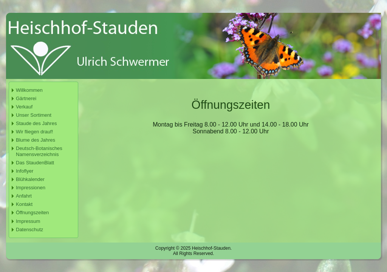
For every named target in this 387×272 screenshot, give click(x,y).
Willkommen (29, 90)
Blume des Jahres (35, 140)
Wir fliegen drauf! (34, 131)
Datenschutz (29, 229)
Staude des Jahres (36, 123)
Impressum (28, 221)
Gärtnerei (26, 98)
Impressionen (30, 187)
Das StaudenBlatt (35, 162)
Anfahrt (24, 196)
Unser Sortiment (33, 115)
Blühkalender (30, 179)
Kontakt (24, 204)
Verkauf (24, 107)
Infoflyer (24, 171)
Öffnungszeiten (32, 212)
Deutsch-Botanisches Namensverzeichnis (39, 151)
